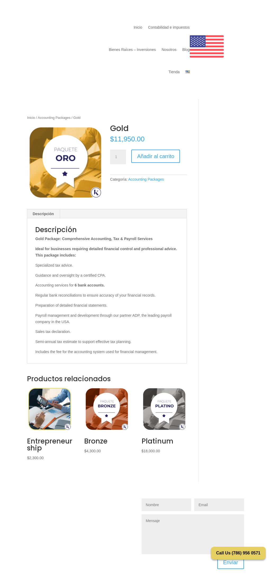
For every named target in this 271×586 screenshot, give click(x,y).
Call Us (238, 553)
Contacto (216, 23)
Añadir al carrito (155, 156)
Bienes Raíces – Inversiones (132, 49)
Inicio (138, 27)
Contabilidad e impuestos (169, 27)
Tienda (173, 72)
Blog (186, 49)
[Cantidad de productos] (118, 157)
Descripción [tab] (43, 214)
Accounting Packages (54, 118)
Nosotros (169, 49)
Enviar (230, 562)
